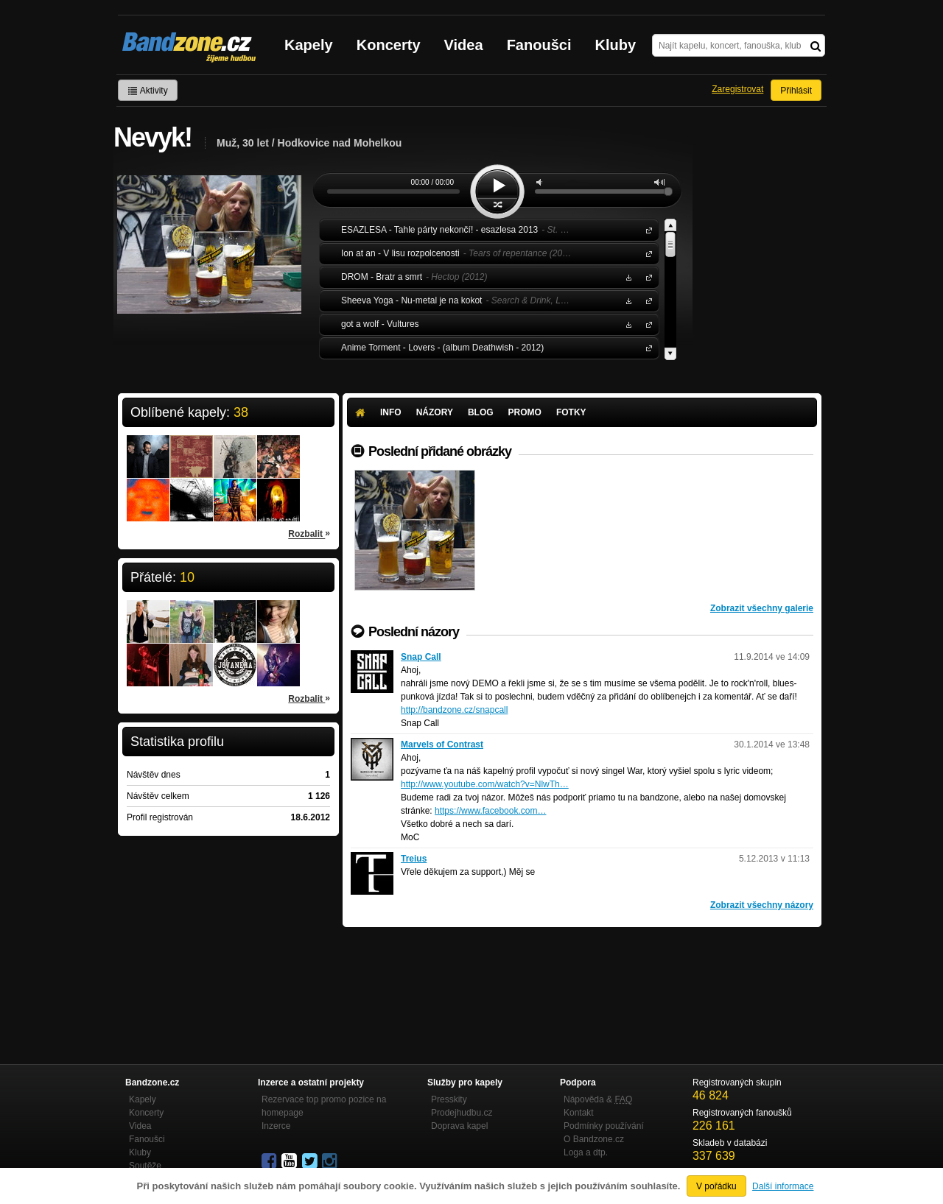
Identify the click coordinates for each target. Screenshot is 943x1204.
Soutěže (145, 1166)
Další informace (782, 1186)
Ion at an (646, 253)
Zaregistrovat (737, 89)
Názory (434, 412)
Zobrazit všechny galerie (761, 608)
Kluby (616, 45)
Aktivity (147, 90)
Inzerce (276, 1126)
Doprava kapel (459, 1126)
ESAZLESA (646, 229)
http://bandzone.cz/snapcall (454, 710)
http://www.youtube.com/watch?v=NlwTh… (485, 784)
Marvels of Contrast (442, 744)
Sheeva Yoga (646, 300)
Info (391, 412)
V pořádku (716, 1186)
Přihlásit (796, 90)
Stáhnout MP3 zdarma (627, 276)
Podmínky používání (604, 1126)
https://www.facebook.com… (490, 811)
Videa (463, 45)
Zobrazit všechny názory (761, 905)
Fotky (571, 412)
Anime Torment (646, 347)
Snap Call (421, 657)
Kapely (308, 45)
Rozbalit (309, 533)
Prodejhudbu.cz (461, 1113)
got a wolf (646, 323)
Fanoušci (539, 45)
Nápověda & (598, 1099)
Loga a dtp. (586, 1152)
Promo (524, 412)
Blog (481, 412)
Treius (414, 858)
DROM (646, 276)
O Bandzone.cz (594, 1139)
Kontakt (579, 1113)
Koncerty (389, 45)
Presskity (449, 1099)
